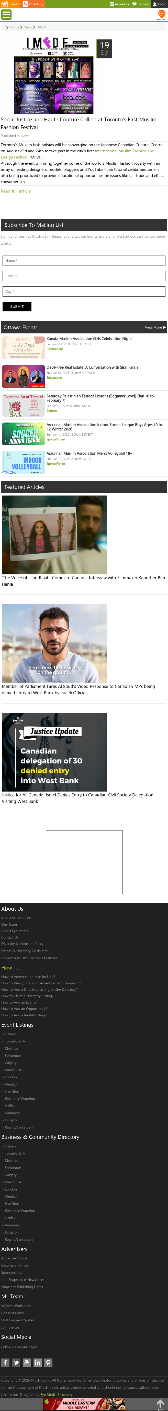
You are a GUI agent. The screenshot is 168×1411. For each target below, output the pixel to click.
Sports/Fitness (56, 439)
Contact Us (10, 937)
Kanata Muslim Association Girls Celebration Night (89, 338)
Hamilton (12, 1091)
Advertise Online (14, 1258)
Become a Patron (14, 1265)
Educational (54, 377)
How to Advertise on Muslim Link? (28, 976)
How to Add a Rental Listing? (24, 1015)
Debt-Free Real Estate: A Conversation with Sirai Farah (92, 367)
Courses (52, 410)
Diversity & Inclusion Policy (22, 943)
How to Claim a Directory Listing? (27, 995)
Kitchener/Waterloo (20, 1098)
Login (159, 4)
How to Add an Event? (18, 1002)
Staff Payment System (18, 1320)
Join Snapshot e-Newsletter (22, 1279)
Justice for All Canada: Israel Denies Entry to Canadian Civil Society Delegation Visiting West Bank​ (77, 798)
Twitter (16, 1363)
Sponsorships (11, 1272)
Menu (7, 14)
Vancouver (13, 1069)
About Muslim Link (16, 918)
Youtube (27, 1363)
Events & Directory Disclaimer (24, 950)
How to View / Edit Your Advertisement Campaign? (41, 983)
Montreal (12, 1048)
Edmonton (13, 1055)
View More (155, 327)
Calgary (11, 1062)
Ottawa (10, 1034)
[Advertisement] (84, 862)
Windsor (11, 1084)
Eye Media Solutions (56, 1394)
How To (10, 967)
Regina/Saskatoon (19, 1127)
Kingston (12, 1120)
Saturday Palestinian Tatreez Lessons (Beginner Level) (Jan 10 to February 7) (100, 398)
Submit (17, 306)
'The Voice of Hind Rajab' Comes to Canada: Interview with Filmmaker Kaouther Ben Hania (83, 580)
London (11, 1077)
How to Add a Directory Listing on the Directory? (39, 989)
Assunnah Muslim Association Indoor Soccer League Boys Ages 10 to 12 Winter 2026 (104, 427)
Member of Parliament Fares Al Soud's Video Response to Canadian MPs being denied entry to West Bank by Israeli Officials (78, 689)
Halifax (10, 1105)
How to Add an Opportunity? (24, 1008)
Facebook (5, 1363)
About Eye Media (14, 930)
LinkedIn (37, 1363)
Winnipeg (12, 1112)
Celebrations (55, 349)
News (25, 135)
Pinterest (48, 1363)
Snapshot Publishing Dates (22, 1286)
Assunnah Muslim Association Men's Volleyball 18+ (89, 453)
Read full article (16, 191)
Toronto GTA (15, 1041)
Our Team (9, 924)
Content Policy (12, 1312)
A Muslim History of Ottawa (36, 958)
